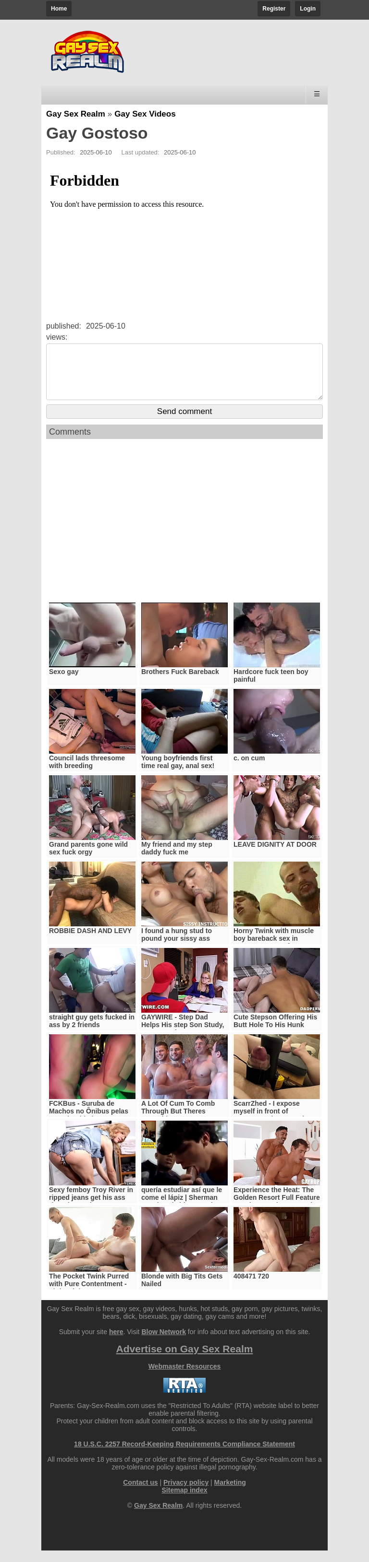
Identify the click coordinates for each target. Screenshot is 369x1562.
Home (59, 8)
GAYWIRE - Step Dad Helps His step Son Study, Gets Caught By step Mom (183, 1036)
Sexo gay (63, 683)
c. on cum (249, 769)
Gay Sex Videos (144, 113)
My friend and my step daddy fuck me (176, 859)
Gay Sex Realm (75, 113)
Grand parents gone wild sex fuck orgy (88, 859)
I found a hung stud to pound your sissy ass (176, 946)
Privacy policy (186, 1494)
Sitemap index (185, 1501)
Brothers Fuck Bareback (180, 683)
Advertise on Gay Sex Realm (184, 1360)
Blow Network (163, 1343)
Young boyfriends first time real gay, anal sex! (177, 773)
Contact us (140, 1494)
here (116, 1343)
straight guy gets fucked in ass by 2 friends (92, 1032)
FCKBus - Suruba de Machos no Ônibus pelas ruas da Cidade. (88, 1122)
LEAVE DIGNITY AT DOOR (275, 856)
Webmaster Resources (184, 1378)
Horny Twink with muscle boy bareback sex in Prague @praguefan (274, 949)
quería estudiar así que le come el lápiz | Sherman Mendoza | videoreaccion (181, 1208)
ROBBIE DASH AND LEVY (90, 942)
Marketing (230, 1494)
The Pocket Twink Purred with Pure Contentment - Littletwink (89, 1295)
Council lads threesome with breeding (87, 773)
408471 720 (251, 1287)
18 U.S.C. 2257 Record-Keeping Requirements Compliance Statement (184, 1455)
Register (273, 8)
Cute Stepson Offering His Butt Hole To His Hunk (275, 1032)
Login (308, 8)
